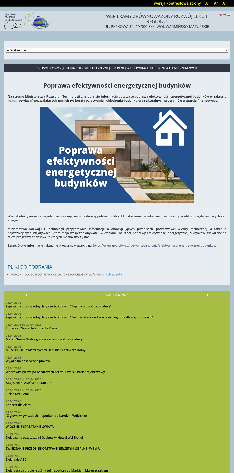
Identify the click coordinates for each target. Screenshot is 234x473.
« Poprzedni (26, 295)
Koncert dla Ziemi (18, 405)
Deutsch (224, 15)
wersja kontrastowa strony (177, 3)
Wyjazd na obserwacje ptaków (28, 361)
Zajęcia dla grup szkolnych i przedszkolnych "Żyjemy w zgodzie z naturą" (58, 306)
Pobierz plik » (114, 274)
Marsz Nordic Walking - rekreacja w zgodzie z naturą (44, 339)
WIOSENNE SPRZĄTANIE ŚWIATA (30, 426)
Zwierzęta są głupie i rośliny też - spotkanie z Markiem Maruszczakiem (57, 470)
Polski (228, 15)
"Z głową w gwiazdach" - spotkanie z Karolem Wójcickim (46, 416)
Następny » (207, 295)
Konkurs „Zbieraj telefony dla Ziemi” (32, 328)
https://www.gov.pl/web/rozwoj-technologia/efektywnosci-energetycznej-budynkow (154, 245)
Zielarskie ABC (16, 459)
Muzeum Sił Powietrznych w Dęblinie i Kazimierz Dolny (45, 350)
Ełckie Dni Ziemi (17, 394)
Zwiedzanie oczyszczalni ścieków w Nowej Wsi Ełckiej (44, 437)
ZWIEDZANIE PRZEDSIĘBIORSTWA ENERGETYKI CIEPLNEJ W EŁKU (53, 448)
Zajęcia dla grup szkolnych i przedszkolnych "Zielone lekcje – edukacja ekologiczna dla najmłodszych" (79, 317)
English (220, 15)
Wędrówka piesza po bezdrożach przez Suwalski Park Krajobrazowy (55, 372)
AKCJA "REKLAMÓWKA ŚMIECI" (28, 383)
